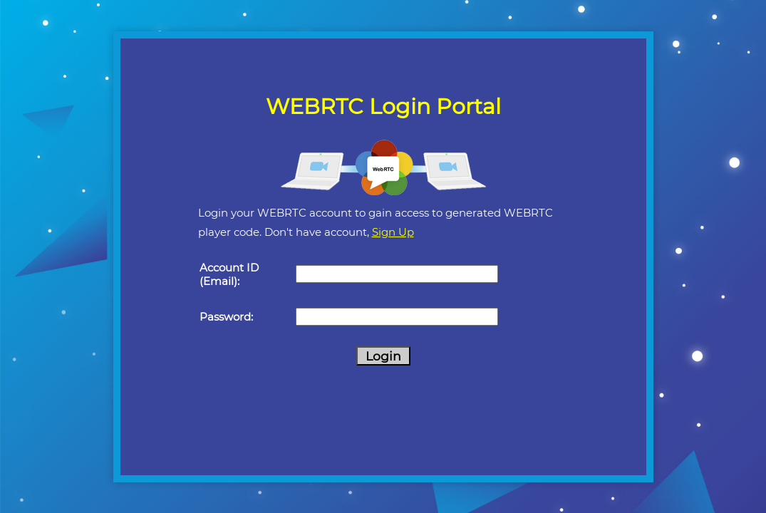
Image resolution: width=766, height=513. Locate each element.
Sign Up (393, 232)
